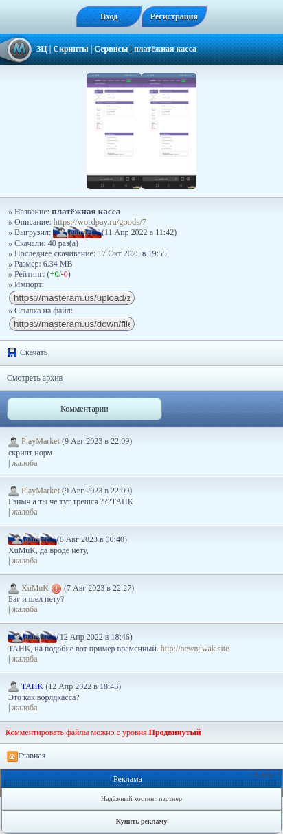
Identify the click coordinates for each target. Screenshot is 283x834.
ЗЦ (41, 49)
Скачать (27, 353)
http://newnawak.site (195, 648)
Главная (26, 756)
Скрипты (70, 49)
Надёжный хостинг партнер (141, 798)
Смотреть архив (35, 378)
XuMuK (36, 588)
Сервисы (111, 49)
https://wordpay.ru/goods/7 (100, 222)
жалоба (24, 463)
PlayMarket (35, 441)
